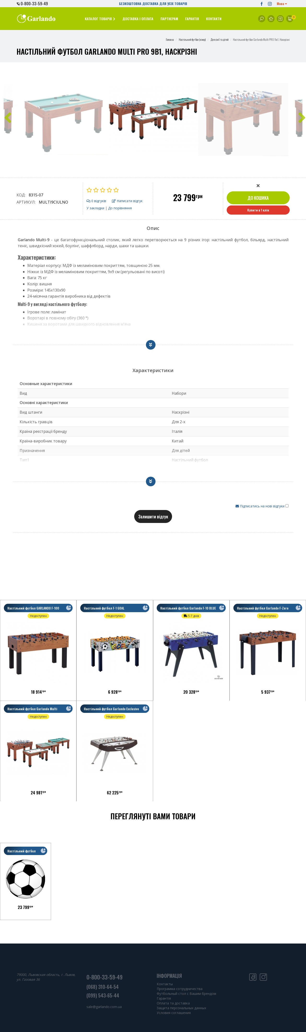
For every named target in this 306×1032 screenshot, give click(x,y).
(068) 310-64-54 (103, 986)
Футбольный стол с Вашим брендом (186, 993)
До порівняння (120, 208)
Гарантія (164, 998)
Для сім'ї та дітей (220, 39)
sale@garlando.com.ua (104, 1006)
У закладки (95, 208)
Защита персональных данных (181, 1008)
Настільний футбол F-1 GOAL (106, 610)
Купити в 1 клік (258, 209)
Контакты (165, 984)
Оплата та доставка (173, 1003)
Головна (170, 39)
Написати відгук (127, 201)
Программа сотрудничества (179, 988)
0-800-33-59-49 (32, 3)
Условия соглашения (174, 1012)
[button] (100, 18)
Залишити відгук (153, 516)
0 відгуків (96, 201)
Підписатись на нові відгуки (260, 506)
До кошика (258, 198)
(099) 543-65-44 (103, 995)
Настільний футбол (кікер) (192, 39)
